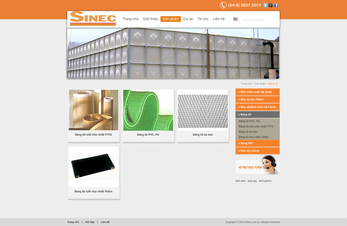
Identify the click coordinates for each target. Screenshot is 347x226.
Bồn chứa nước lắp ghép (256, 92)
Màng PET (247, 143)
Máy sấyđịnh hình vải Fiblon (258, 107)
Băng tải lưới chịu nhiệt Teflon (93, 191)
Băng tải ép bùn (203, 134)
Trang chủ (131, 19)
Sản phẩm (171, 19)
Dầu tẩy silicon (250, 150)
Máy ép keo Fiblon (252, 99)
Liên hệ (219, 19)
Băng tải (246, 114)
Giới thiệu (150, 19)
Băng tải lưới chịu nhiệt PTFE (93, 134)
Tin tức (203, 19)
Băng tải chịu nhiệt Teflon (254, 137)
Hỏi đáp (89, 222)
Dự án (188, 19)
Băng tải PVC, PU (148, 134)
